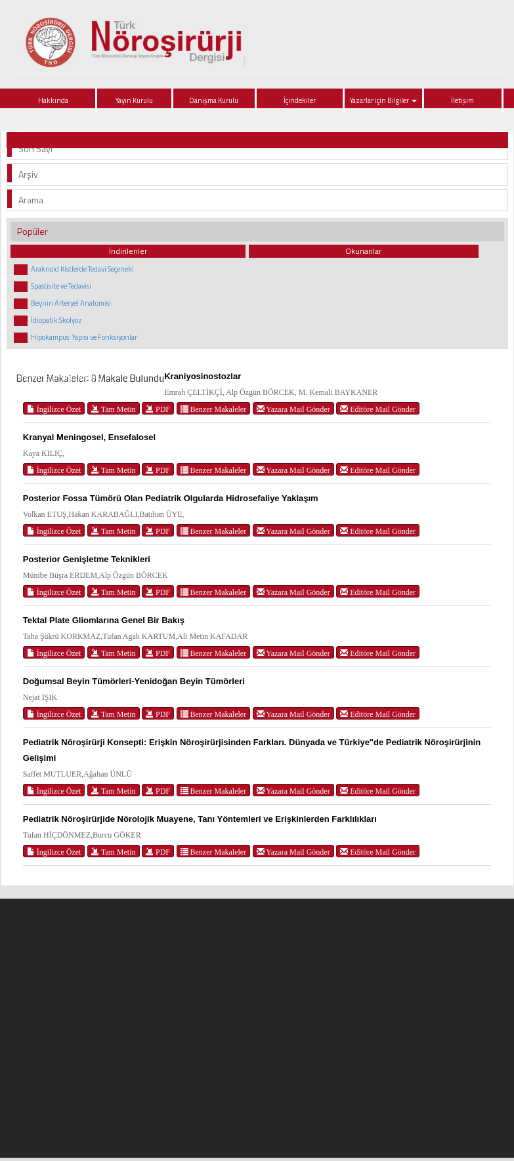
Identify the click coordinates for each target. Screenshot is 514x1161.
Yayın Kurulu (134, 100)
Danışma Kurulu (213, 100)
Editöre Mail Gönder (378, 409)
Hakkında (53, 100)
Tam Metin (113, 409)
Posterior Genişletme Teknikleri (86, 559)
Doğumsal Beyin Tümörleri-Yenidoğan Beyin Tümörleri (134, 681)
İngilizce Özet (54, 409)
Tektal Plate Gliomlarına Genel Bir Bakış (103, 620)
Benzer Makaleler (214, 409)
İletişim (462, 100)
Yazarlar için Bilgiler (383, 100)
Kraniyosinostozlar (202, 376)
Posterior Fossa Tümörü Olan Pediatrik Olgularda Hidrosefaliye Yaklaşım (170, 498)
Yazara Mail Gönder (293, 409)
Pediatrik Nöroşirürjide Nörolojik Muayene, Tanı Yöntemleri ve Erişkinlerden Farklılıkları (200, 819)
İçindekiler (300, 100)
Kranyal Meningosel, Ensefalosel (89, 437)
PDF (158, 409)
